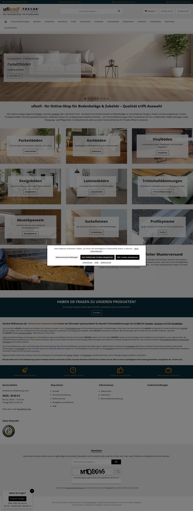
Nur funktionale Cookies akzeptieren (97, 257)
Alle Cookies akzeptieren (127, 257)
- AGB (96, 262)
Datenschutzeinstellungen (67, 257)
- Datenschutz (105, 262)
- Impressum (87, 262)
